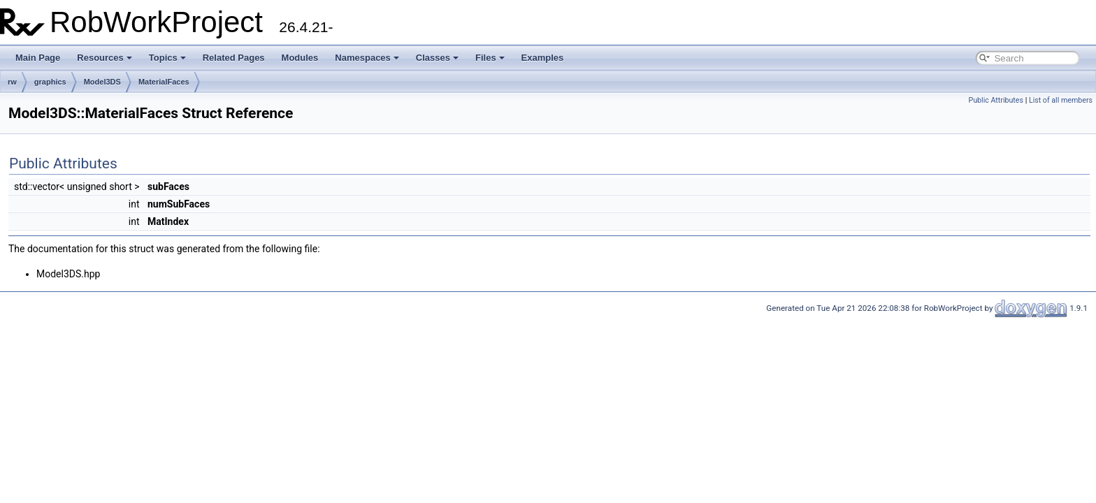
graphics (50, 82)
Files (490, 57)
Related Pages (234, 57)
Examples (542, 57)
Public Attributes (995, 100)
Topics (167, 57)
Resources (104, 57)
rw (12, 82)
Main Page (37, 57)
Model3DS (102, 82)
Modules (300, 57)
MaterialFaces (163, 82)
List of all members (1061, 100)
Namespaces (367, 57)
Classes (437, 57)
